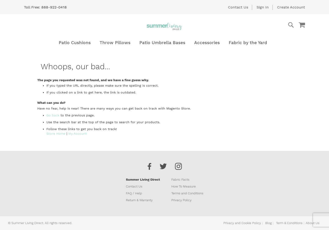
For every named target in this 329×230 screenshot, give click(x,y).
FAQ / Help (134, 193)
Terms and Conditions (187, 193)
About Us (312, 223)
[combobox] (272, 25)
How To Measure (183, 186)
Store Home (55, 133)
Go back (52, 115)
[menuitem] (74, 43)
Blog (268, 223)
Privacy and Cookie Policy (242, 223)
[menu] (164, 43)
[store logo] (164, 26)
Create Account (291, 7)
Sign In (263, 7)
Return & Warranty (139, 200)
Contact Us (238, 7)
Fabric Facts (180, 179)
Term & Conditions (289, 223)
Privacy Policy (181, 200)
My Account (77, 133)
